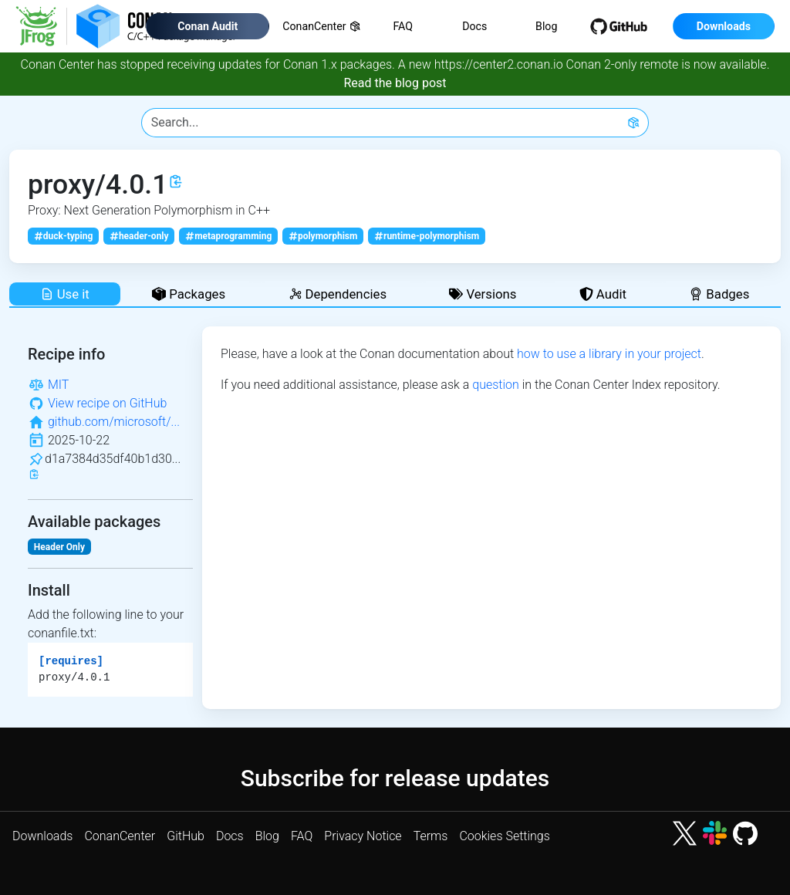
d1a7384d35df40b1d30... (113, 458)
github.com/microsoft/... (114, 421)
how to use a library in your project (609, 353)
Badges (719, 294)
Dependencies (338, 294)
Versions (482, 294)
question (495, 384)
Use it (64, 294)
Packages (188, 294)
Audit (602, 294)
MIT (58, 384)
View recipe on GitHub (107, 403)
